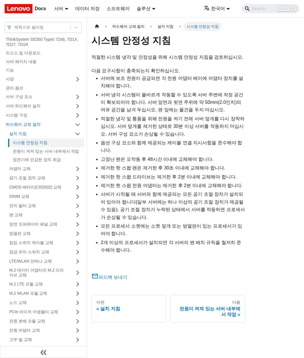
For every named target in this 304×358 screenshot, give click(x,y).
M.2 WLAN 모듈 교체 (28, 293)
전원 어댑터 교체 (24, 330)
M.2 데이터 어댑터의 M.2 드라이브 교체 (36, 273)
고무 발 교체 (20, 339)
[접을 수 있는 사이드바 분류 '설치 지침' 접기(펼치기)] (77, 134)
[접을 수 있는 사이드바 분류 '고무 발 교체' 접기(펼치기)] (77, 339)
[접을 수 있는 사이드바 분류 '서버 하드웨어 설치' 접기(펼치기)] (77, 106)
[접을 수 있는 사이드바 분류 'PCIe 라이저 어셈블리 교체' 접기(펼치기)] (77, 312)
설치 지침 (18, 133)
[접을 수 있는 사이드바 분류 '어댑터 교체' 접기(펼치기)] (77, 169)
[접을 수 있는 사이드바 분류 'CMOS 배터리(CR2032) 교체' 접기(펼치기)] (77, 187)
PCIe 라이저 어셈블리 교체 (33, 311)
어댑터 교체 (20, 168)
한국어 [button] (214, 8)
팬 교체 (16, 215)
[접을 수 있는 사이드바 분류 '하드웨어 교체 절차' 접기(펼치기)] (77, 124)
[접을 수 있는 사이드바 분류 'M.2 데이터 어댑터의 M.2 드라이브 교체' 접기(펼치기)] (77, 273)
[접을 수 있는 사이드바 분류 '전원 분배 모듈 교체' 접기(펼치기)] (77, 321)
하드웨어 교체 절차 (23, 124)
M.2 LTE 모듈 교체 (26, 284)
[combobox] (14, 27)
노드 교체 (18, 302)
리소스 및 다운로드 (23, 53)
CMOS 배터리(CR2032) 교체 (35, 187)
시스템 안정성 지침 (30, 142)
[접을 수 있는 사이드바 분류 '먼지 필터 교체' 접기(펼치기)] (77, 206)
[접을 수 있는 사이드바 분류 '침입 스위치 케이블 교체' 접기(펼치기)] (77, 243)
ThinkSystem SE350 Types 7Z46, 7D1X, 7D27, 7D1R (42, 42)
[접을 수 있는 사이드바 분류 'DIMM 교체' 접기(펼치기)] (77, 196)
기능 (10, 70)
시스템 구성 (16, 115)
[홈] (96, 26)
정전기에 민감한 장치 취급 (37, 159)
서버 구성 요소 (19, 96)
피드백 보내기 (109, 277)
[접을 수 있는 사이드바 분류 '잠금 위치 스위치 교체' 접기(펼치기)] (77, 252)
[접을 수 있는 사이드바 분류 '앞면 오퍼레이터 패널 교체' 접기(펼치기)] (77, 224)
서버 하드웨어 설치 (23, 106)
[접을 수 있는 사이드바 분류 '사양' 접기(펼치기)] (77, 79)
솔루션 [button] (144, 8)
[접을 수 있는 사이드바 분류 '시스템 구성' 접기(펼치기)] (77, 115)
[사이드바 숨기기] (43, 352)
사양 (10, 79)
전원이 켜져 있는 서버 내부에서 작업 (46, 151)
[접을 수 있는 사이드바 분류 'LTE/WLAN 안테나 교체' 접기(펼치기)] (77, 261)
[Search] (270, 8)
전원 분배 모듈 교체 (27, 321)
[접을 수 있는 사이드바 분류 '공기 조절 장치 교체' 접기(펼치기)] (77, 178)
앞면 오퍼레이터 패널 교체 (33, 224)
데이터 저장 (87, 8)
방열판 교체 (20, 233)
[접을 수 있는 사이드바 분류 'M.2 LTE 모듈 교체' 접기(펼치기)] (77, 284)
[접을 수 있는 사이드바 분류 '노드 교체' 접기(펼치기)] (77, 302)
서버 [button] (58, 8)
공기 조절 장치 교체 (27, 178)
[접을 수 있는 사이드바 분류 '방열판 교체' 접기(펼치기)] (77, 233)
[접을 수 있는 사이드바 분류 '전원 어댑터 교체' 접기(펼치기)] (77, 330)
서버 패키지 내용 (21, 61)
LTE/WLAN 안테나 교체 (30, 261)
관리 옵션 (14, 88)
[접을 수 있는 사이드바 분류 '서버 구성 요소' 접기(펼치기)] (77, 97)
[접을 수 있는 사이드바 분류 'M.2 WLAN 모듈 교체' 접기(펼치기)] (77, 293)
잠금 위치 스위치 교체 (29, 252)
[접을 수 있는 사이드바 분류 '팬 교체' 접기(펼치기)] (77, 215)
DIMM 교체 (19, 196)
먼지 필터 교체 (22, 205)
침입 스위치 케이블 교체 (31, 242)
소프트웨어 (118, 8)
